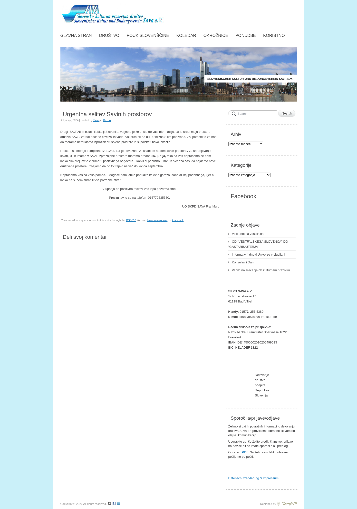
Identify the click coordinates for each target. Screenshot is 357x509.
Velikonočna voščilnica (248, 234)
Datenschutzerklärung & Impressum (253, 478)
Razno (107, 120)
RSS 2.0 (131, 220)
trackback (177, 220)
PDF (245, 452)
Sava (96, 120)
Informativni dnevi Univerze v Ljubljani (258, 254)
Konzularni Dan (243, 262)
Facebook (243, 196)
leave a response (157, 220)
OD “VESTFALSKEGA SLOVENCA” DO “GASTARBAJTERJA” (258, 244)
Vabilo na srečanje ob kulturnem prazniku (261, 270)
